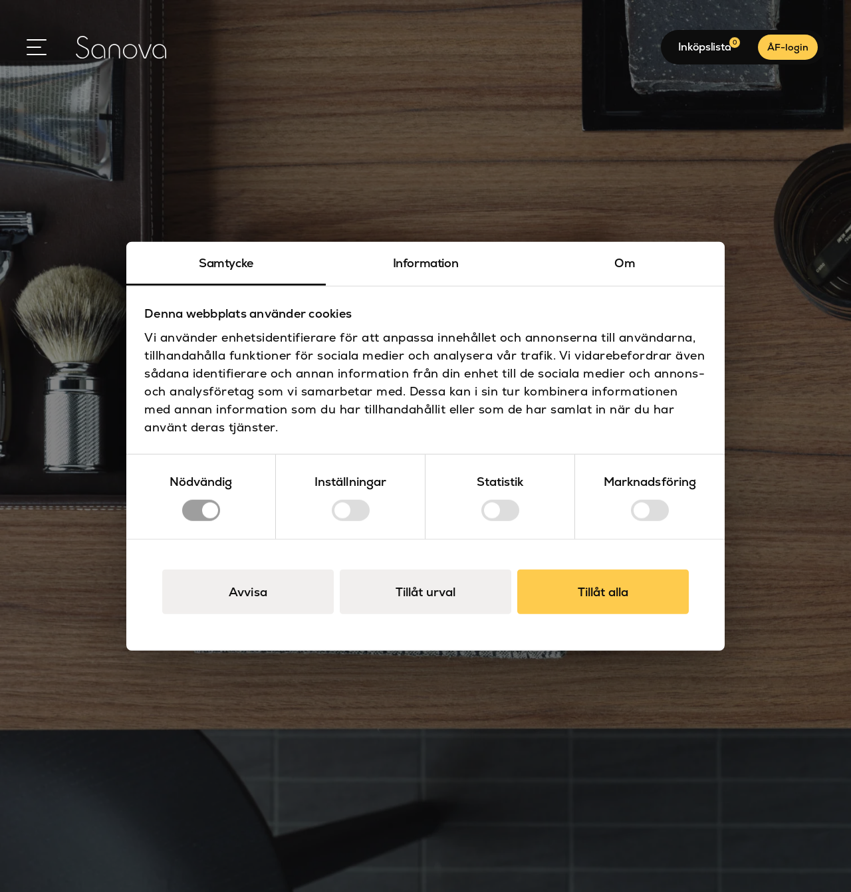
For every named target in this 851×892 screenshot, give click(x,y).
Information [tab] (426, 263)
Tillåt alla (603, 591)
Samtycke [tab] (226, 263)
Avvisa (248, 591)
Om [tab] (624, 263)
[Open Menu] (36, 47)
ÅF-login (787, 47)
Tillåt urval (425, 591)
